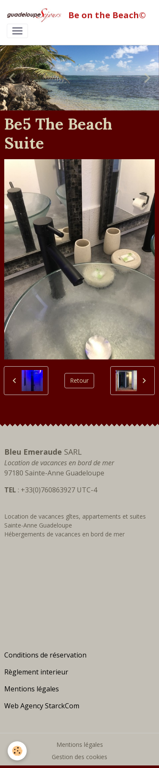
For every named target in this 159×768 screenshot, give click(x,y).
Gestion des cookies (79, 757)
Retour (79, 380)
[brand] (76, 15)
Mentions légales (79, 744)
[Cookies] (17, 750)
